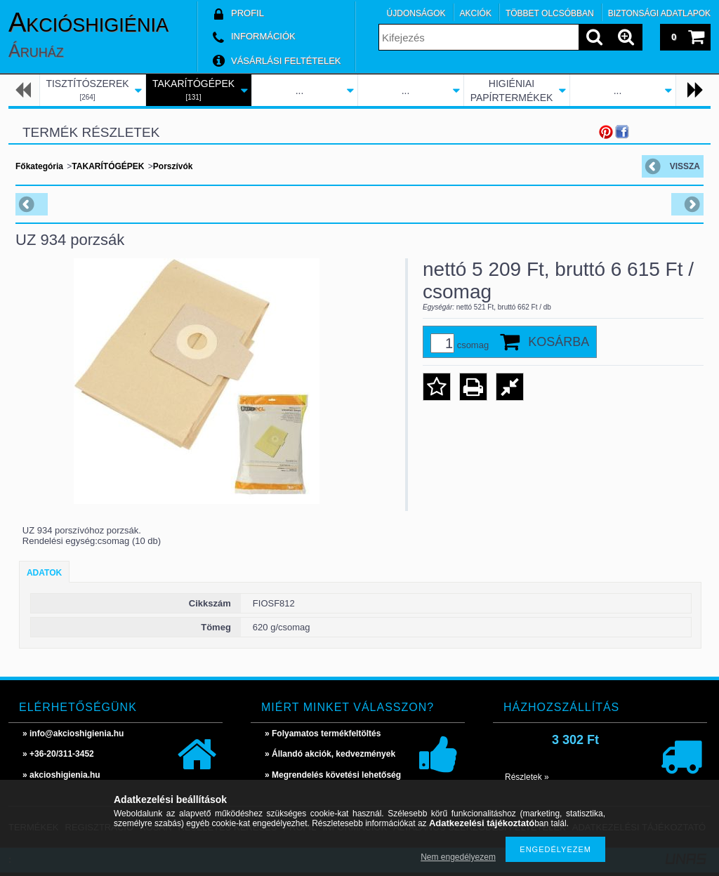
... (300, 90)
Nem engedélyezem (458, 857)
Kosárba (558, 342)
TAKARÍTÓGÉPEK (108, 166)
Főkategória (39, 166)
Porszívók (173, 166)
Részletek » (527, 777)
